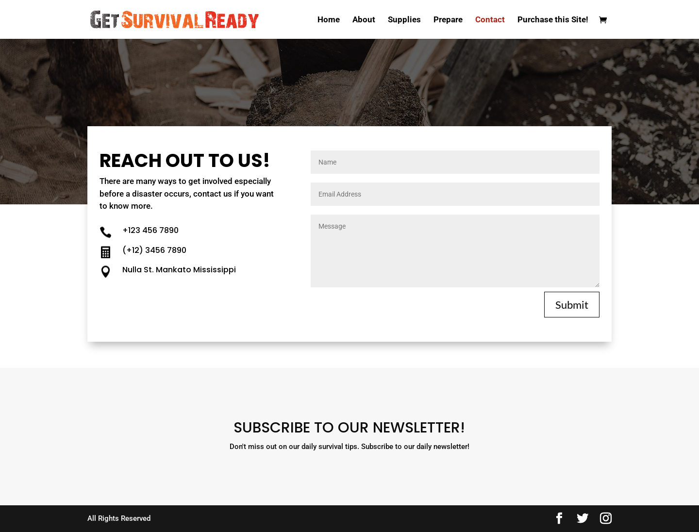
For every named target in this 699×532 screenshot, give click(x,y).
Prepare (448, 20)
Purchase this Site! (552, 20)
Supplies (404, 20)
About (363, 20)
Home (328, 20)
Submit (571, 304)
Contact (490, 20)
